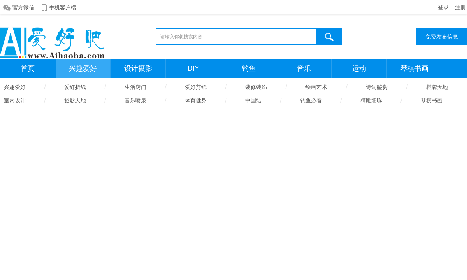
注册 (460, 7)
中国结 (253, 100)
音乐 (304, 68)
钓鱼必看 (311, 100)
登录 (443, 7)
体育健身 (196, 100)
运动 (359, 68)
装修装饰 (256, 87)
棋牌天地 (437, 87)
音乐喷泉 (135, 100)
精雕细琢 (371, 100)
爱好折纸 (75, 87)
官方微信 (23, 7)
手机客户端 (62, 7)
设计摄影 (138, 68)
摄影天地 (75, 100)
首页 (28, 68)
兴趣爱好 (83, 68)
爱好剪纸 (196, 87)
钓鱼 (249, 68)
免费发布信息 (441, 36)
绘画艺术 (316, 87)
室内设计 (15, 100)
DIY (193, 68)
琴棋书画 (414, 68)
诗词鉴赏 (377, 87)
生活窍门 (135, 87)
